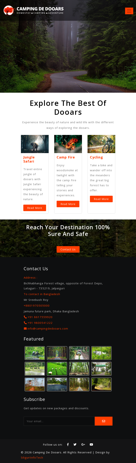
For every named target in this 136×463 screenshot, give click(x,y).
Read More (34, 208)
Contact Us (68, 249)
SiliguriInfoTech (32, 457)
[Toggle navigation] (129, 11)
